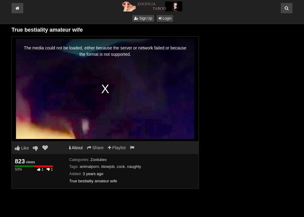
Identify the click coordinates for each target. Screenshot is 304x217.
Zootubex (98, 159)
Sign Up (143, 18)
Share (95, 147)
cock (121, 166)
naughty (134, 166)
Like (22, 148)
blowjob (108, 166)
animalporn (89, 166)
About (76, 147)
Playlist (117, 147)
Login (165, 18)
